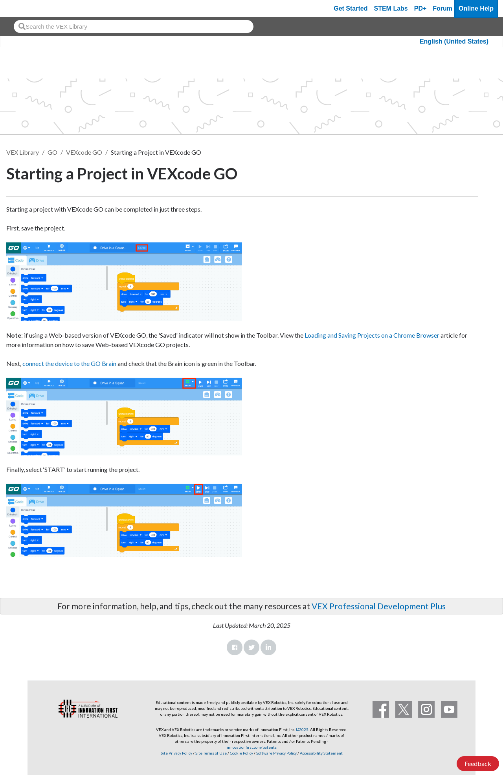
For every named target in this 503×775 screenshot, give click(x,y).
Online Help (476, 8)
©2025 (302, 729)
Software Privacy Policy (276, 753)
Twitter (251, 647)
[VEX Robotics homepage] (21, 8)
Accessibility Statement (321, 753)
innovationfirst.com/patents (252, 747)
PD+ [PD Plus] (420, 8)
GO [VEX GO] (52, 152)
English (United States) (454, 41)
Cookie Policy (241, 753)
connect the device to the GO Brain (69, 363)
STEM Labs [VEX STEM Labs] (391, 8)
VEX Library (22, 152)
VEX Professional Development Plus (379, 606)
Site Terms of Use (211, 753)
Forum (442, 8)
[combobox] (133, 26)
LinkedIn (268, 647)
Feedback (477, 763)
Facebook (234, 647)
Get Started (350, 8)
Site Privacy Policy (176, 753)
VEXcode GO (84, 152)
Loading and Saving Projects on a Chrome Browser (372, 335)
